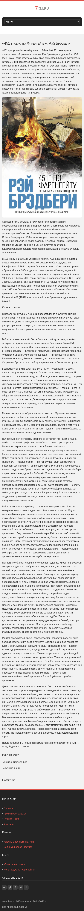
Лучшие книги (12, 768)
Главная (8, 808)
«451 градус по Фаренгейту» (19, 869)
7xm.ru (42, 8)
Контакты (9, 824)
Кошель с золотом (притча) (19, 841)
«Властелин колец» (14, 864)
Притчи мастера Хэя (15, 762)
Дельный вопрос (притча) (18, 847)
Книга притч (25, 901)
